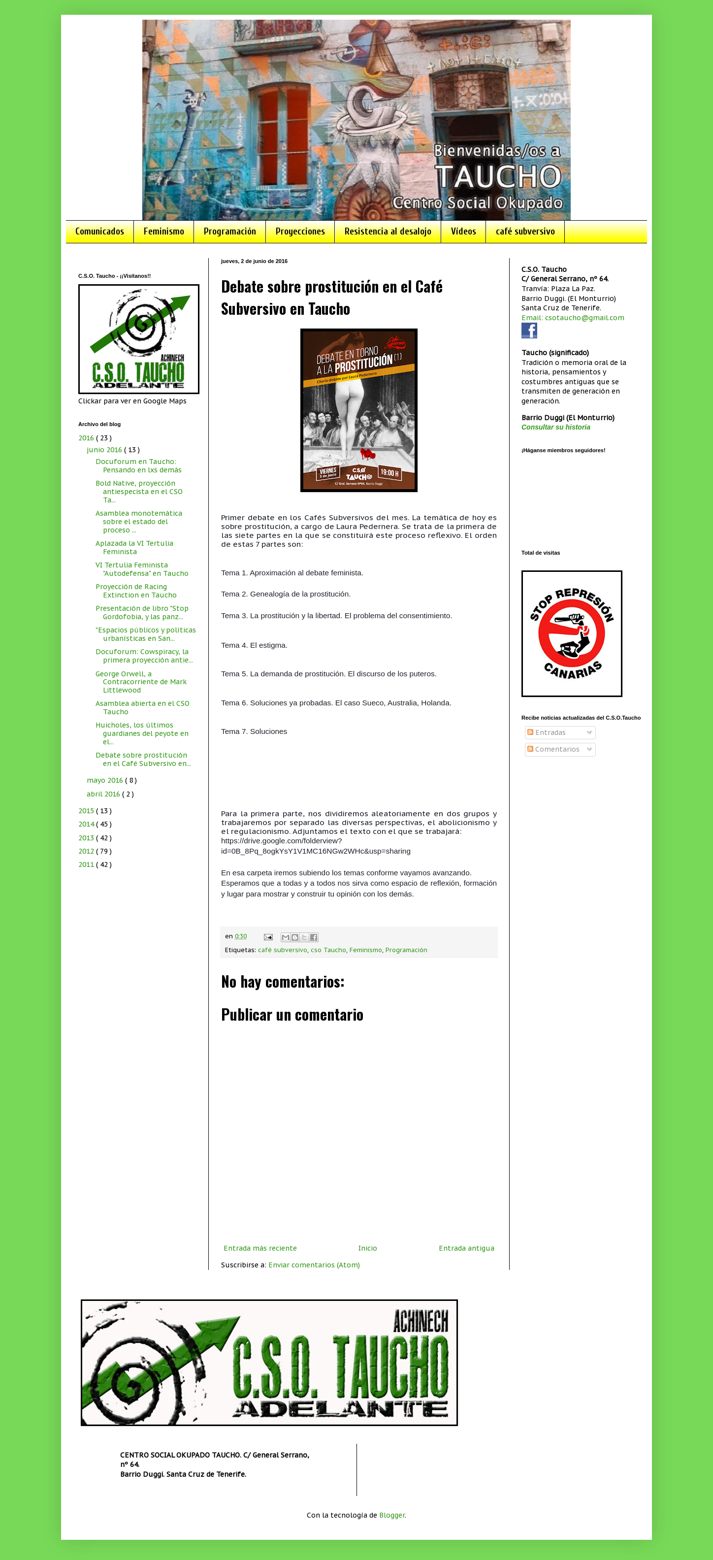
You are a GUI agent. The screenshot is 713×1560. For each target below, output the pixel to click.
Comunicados (99, 231)
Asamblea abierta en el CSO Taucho (143, 707)
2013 (87, 837)
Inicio (367, 1248)
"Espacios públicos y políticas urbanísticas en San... (146, 634)
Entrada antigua (466, 1248)
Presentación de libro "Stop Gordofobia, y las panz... (142, 612)
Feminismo (164, 231)
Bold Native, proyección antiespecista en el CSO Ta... (139, 491)
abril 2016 (104, 794)
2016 (87, 437)
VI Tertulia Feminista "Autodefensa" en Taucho (142, 569)
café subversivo (525, 231)
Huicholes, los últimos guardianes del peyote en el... (142, 733)
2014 (87, 824)
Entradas (546, 732)
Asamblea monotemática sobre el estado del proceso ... (139, 521)
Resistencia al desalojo (388, 231)
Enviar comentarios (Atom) (314, 1265)
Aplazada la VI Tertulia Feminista (134, 547)
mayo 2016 (106, 780)
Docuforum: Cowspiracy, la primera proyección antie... (144, 655)
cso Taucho (328, 950)
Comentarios (553, 749)
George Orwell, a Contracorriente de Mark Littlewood (141, 682)
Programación (230, 231)
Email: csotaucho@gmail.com (572, 317)
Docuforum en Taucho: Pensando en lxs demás (139, 465)
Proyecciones (300, 231)
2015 (87, 810)
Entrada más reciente (260, 1248)
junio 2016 (105, 449)
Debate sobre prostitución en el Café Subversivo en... (143, 759)
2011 (87, 864)
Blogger (392, 1515)
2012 (87, 851)
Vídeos (463, 231)
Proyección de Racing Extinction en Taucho (136, 590)
